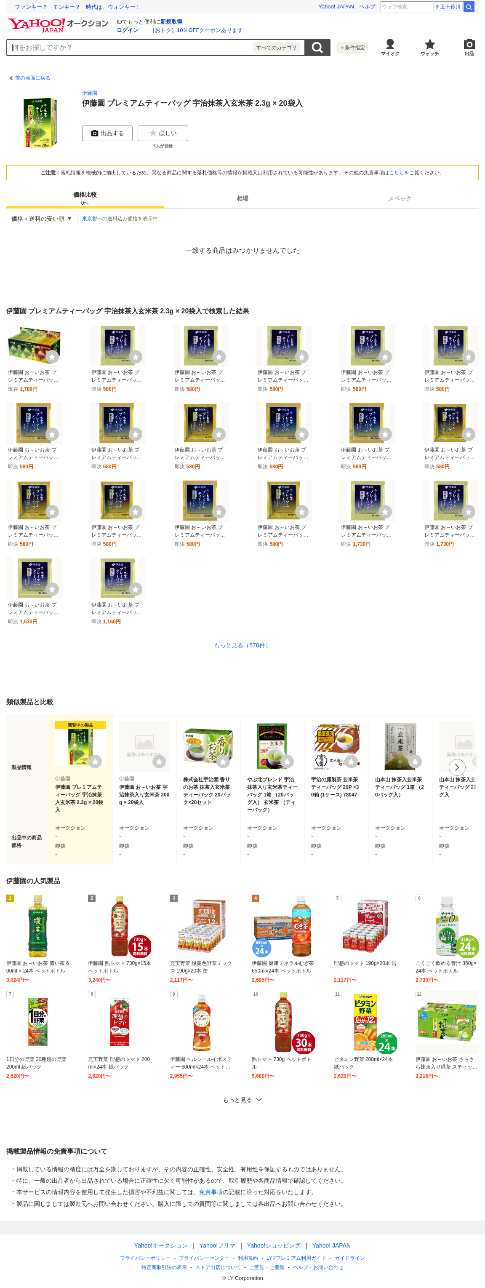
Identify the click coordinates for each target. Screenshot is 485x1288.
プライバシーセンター (204, 1258)
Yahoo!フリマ (217, 1245)
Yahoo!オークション (161, 1245)
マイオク (390, 53)
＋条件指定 (352, 48)
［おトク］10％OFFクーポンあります (196, 30)
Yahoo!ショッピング (274, 1245)
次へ (457, 767)
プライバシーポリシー (145, 1258)
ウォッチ (430, 53)
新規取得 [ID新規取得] (171, 22)
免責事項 (211, 1192)
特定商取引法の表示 (164, 1267)
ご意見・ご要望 (267, 1267)
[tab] (85, 198)
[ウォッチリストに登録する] (95, 761)
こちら (396, 173)
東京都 (89, 218)
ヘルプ (367, 6)
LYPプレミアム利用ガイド (296, 1258)
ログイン (128, 30)
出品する (107, 133)
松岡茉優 (447, 7)
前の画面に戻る (33, 78)
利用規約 (248, 1258)
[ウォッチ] (52, 356)
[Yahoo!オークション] (59, 20)
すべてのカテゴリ (276, 48)
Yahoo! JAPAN (336, 6)
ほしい (163, 133)
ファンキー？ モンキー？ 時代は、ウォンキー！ (78, 7)
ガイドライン (350, 1258)
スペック (400, 198)
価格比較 (85, 199)
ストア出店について (218, 1267)
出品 (469, 53)
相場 (242, 198)
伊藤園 (89, 93)
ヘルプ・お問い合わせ (318, 1267)
